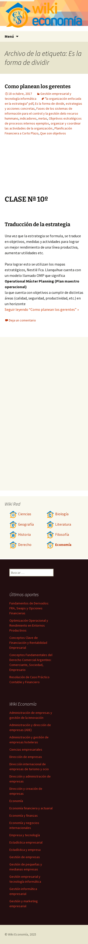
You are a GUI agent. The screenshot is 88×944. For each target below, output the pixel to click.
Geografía (21, 524)
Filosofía (57, 534)
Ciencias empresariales (25, 749)
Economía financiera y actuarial (31, 808)
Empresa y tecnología (24, 835)
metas (42, 118)
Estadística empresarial (25, 842)
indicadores (28, 118)
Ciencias (20, 514)
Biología (57, 514)
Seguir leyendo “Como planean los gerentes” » (42, 309)
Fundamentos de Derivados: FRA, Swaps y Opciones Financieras (29, 608)
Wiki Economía (18, 934)
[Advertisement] (57, 168)
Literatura (58, 524)
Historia (20, 534)
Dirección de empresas (25, 757)
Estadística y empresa (25, 850)
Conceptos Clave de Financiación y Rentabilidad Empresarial (28, 643)
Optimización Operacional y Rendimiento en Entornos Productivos (28, 625)
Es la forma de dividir (49, 103)
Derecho (20, 544)
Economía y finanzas (23, 815)
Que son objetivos (53, 133)
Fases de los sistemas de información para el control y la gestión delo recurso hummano (41, 113)
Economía (58, 544)
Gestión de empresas (24, 857)
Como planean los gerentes (38, 86)
